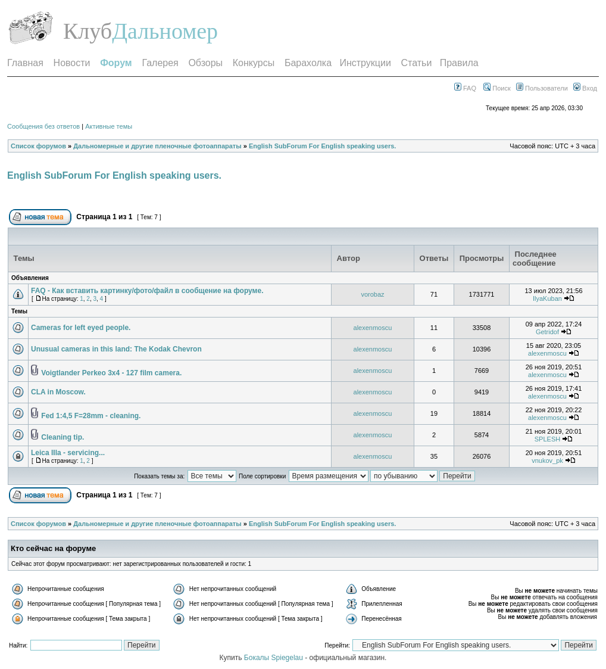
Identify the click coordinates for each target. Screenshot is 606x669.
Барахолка (308, 63)
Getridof (547, 331)
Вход (585, 88)
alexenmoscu (373, 327)
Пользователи (542, 88)
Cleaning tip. (62, 437)
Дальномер (165, 30)
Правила (459, 63)
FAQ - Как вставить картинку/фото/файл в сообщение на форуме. (147, 291)
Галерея (160, 63)
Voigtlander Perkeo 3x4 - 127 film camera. (111, 373)
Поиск (497, 88)
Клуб (87, 30)
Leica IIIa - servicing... (68, 453)
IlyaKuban (547, 298)
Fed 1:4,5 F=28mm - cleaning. (90, 416)
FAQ (465, 88)
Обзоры (205, 63)
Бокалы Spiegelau (274, 658)
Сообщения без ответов (43, 126)
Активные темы (108, 126)
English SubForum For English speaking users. (322, 146)
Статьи (416, 63)
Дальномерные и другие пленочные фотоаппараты (157, 146)
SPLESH (547, 439)
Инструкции (365, 63)
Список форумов (38, 146)
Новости (72, 63)
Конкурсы (253, 63)
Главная (25, 63)
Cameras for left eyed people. (80, 327)
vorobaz (372, 294)
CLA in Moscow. (58, 392)
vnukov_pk (547, 460)
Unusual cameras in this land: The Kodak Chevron (116, 349)
